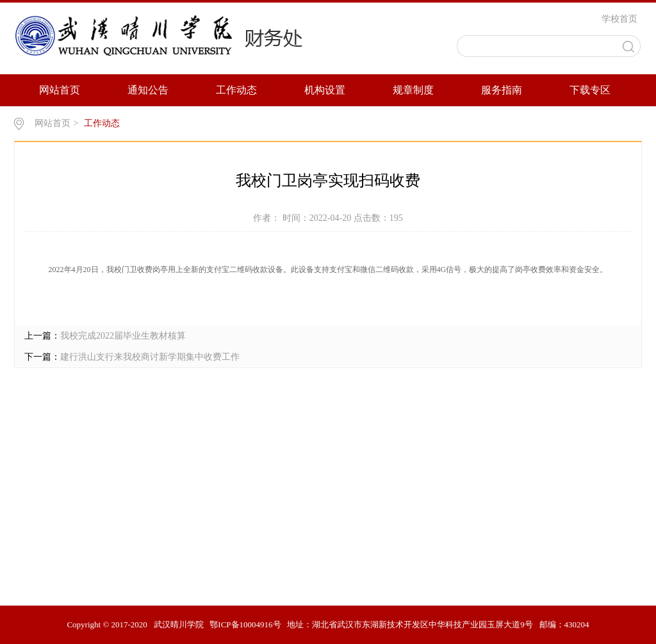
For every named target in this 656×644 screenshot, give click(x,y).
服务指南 (501, 90)
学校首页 (619, 19)
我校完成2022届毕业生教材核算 (123, 336)
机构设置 (324, 90)
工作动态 (236, 90)
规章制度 (413, 90)
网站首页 (59, 90)
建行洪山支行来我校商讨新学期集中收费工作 (150, 357)
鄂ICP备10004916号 (245, 624)
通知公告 (147, 90)
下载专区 (590, 90)
